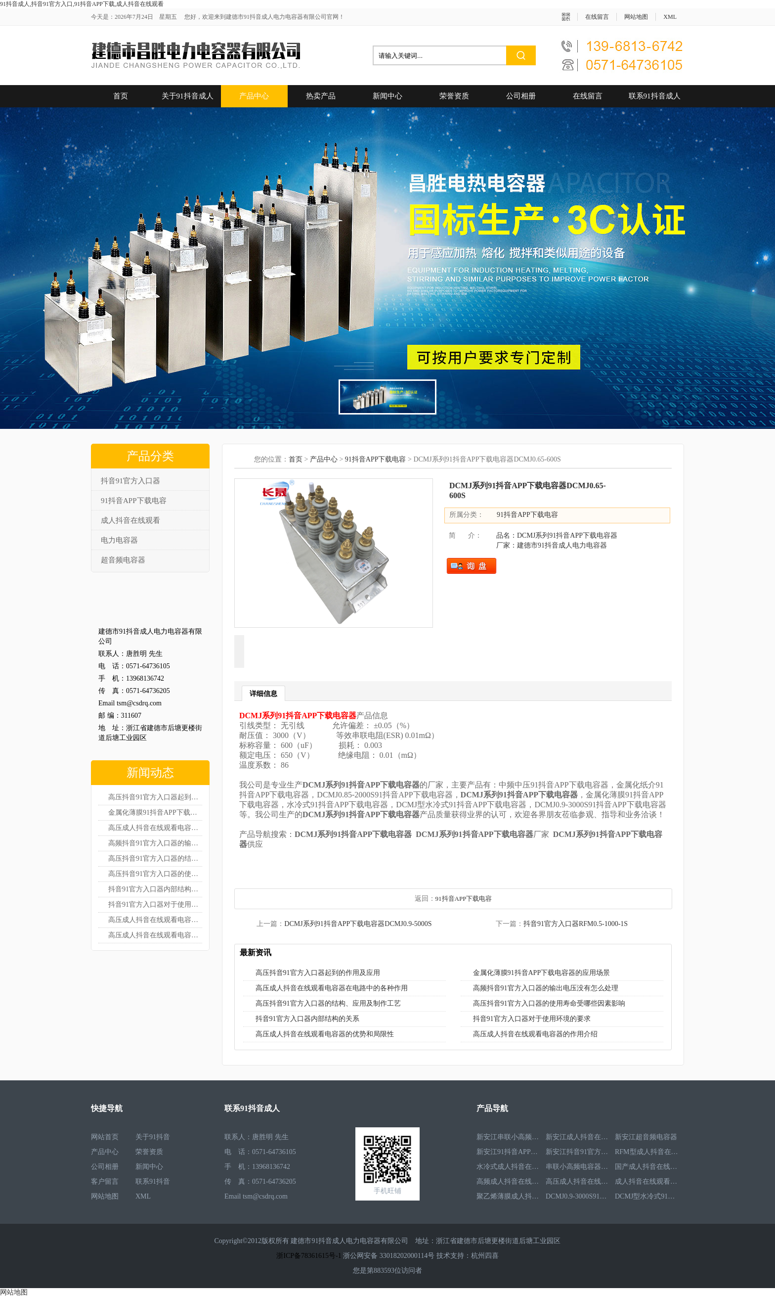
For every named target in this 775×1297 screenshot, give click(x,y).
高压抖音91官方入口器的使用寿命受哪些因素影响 (155, 874)
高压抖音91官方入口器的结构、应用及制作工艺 (155, 858)
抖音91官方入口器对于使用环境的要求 (155, 904)
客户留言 (105, 1181)
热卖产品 (321, 96)
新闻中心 (387, 96)
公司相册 (521, 96)
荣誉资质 (454, 96)
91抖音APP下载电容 (134, 501)
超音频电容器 (123, 560)
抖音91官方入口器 (130, 481)
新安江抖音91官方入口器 (578, 1152)
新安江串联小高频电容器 (508, 1137)
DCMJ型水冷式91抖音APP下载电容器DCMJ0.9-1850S (647, 1196)
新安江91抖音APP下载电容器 (508, 1152)
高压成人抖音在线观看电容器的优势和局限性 (155, 920)
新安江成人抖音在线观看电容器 (578, 1137)
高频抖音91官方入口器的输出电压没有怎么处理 (155, 843)
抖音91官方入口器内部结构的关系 (155, 889)
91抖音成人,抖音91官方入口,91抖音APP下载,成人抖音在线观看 (82, 3)
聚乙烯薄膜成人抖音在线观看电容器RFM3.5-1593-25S (508, 1196)
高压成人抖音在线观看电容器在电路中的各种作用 (155, 828)
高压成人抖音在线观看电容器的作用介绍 (155, 935)
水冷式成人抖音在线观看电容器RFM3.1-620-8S (508, 1166)
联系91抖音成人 (655, 96)
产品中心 (254, 96)
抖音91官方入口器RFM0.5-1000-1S (575, 923)
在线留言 (597, 16)
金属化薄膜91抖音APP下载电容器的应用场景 (155, 812)
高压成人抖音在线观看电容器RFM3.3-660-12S (578, 1181)
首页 (120, 96)
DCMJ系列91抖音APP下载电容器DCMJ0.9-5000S (357, 923)
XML (670, 16)
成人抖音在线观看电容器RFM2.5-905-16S (647, 1181)
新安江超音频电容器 (646, 1137)
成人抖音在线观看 (130, 520)
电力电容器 (119, 540)
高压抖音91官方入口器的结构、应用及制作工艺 (328, 1003)
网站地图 (636, 16)
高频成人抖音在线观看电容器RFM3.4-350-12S (508, 1181)
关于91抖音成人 (188, 96)
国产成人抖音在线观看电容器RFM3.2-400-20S (647, 1166)
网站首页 (105, 1137)
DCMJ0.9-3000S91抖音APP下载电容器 (578, 1196)
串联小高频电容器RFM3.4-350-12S (578, 1166)
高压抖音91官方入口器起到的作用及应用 (155, 797)
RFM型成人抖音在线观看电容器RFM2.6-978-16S (647, 1152)
